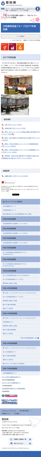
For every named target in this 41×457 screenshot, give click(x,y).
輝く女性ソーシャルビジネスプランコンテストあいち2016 (19, 348)
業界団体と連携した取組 (10, 283)
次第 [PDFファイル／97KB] (13, 124)
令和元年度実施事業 (9, 271)
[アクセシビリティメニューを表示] (37, 8)
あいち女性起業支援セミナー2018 (13, 296)
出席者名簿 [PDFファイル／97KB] (15, 128)
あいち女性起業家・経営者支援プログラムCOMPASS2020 (15, 265)
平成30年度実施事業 (10, 288)
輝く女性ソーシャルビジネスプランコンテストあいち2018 (19, 293)
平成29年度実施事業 (10, 313)
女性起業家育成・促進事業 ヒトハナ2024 (15, 223)
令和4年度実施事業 (9, 238)
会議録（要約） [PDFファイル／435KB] (16, 176)
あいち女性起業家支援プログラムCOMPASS (16, 275)
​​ (13, 134)
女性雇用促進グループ (9, 210)
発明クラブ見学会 (8, 308)
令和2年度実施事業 (9, 259)
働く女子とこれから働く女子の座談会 (13, 363)
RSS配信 (16, 413)
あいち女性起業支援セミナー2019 (13, 279)
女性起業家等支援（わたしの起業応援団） (13, 388)
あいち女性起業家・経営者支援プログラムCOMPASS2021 (15, 253)
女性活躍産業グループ (9, 206)
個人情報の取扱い (24, 410)
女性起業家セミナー (8, 322)
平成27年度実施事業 (10, 368)
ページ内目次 (20, 36)
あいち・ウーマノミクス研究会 (12, 201)
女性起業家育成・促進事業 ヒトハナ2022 (15, 242)
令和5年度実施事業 (9, 228)
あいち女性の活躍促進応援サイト (11, 377)
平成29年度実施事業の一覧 (28, 338)
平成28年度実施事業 (10, 343)
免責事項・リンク (6, 413)
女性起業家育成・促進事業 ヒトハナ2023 (15, 233)
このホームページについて (9, 410)
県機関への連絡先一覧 (20, 439)
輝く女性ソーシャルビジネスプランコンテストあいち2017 (19, 318)
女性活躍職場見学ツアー (10, 373)
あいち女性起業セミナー (10, 352)
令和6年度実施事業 (9, 219)
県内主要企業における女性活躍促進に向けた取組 (17, 214)
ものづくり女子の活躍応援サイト (11, 382)
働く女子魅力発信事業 (9, 304)
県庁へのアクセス (18, 443)
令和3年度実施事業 (9, 247)
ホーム (7, 8)
